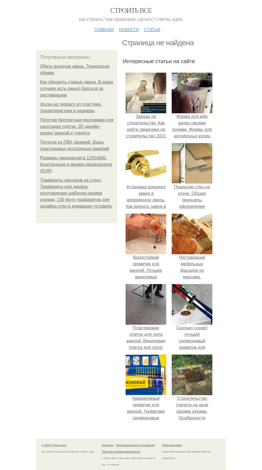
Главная (104, 29)
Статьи (152, 29)
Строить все (131, 10)
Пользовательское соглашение (135, 445)
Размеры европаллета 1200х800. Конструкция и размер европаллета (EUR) (76, 164)
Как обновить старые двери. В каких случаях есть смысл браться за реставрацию (76, 88)
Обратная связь (172, 445)
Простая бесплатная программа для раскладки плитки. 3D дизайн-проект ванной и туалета (76, 126)
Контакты (107, 445)
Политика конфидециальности (121, 451)
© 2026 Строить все (53, 445)
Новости (129, 29)
